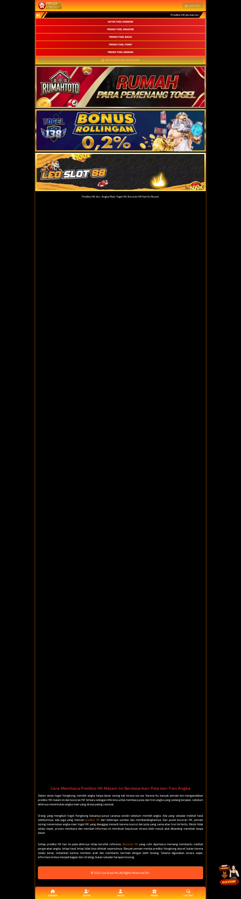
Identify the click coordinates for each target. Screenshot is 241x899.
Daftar (86, 893)
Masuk (120, 893)
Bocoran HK (130, 844)
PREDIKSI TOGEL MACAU (120, 37)
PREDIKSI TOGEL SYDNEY (120, 44)
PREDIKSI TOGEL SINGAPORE (120, 29)
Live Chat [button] (188, 893)
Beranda (52, 893)
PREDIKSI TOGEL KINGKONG (120, 52)
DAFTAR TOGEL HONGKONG (120, 22)
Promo (154, 893)
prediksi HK (92, 820)
